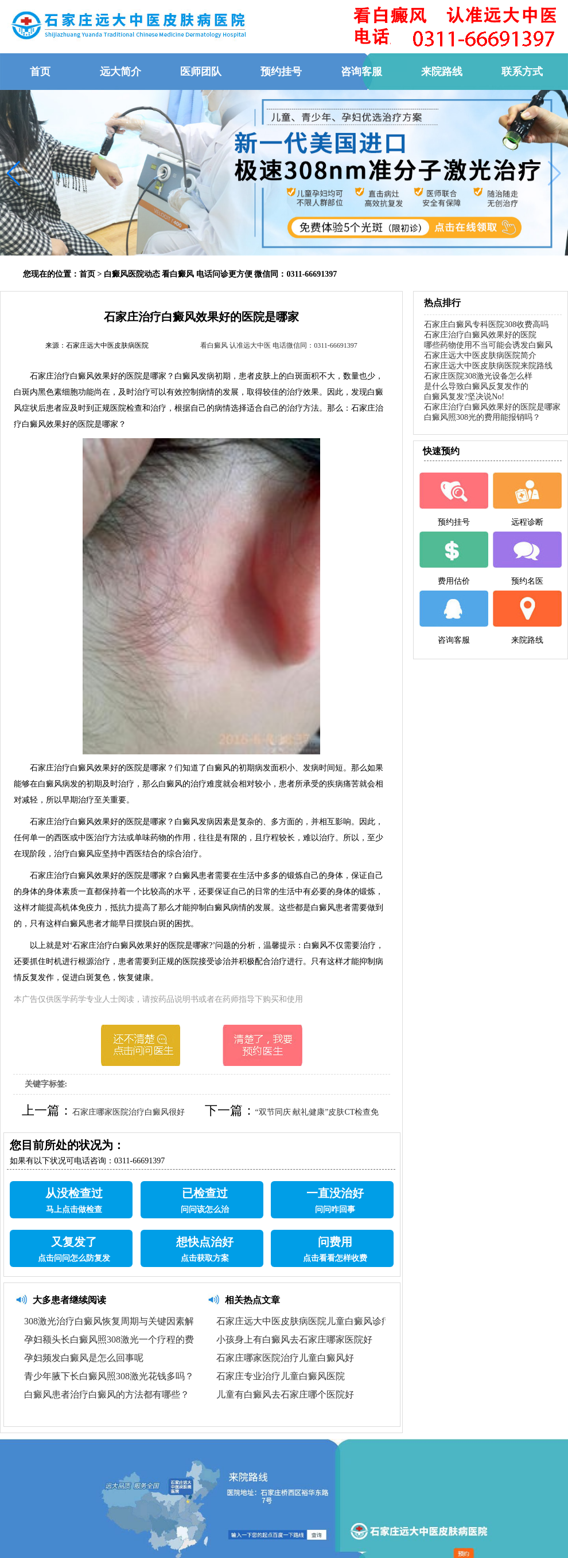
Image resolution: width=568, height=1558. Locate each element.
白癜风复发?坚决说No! (464, 396)
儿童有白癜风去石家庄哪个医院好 (285, 1394)
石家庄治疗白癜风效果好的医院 (480, 335)
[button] (13, 173)
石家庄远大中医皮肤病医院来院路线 (488, 365)
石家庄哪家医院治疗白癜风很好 (128, 1112)
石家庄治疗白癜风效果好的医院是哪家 (492, 407)
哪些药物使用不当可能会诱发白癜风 (488, 345)
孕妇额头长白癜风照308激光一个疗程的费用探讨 (122, 1339)
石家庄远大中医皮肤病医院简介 (480, 355)
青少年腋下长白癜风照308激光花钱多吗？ (109, 1376)
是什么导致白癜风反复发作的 (476, 386)
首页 (87, 274)
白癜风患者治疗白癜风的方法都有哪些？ (106, 1394)
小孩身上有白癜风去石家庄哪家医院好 (294, 1339)
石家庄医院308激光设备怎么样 (478, 376)
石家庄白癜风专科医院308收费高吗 (486, 324)
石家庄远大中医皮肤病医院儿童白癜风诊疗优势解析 (321, 1321)
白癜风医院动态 (132, 274)
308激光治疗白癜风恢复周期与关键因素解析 (113, 1321)
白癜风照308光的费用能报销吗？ (482, 417)
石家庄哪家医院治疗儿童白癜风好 (285, 1358)
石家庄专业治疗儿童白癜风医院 (280, 1376)
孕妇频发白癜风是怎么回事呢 (83, 1358)
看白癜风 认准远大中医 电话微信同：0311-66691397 (278, 345)
